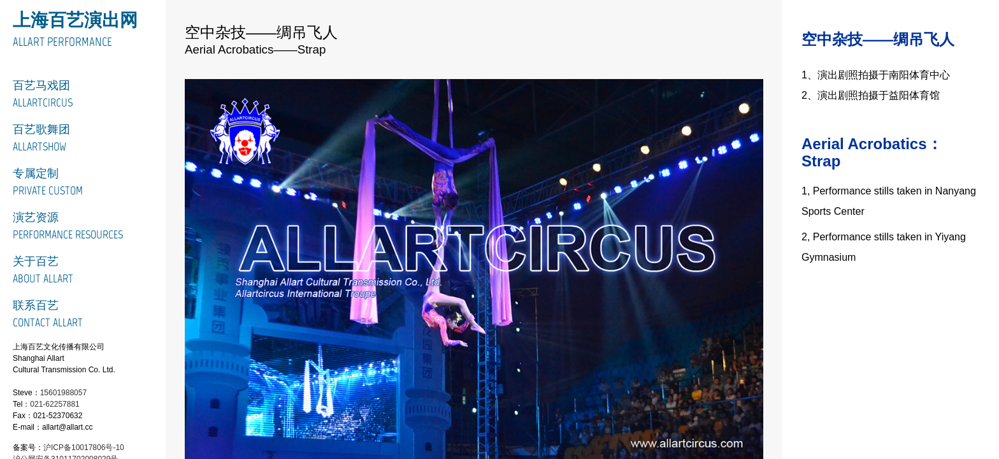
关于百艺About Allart (43, 270)
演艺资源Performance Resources (68, 226)
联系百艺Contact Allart (48, 314)
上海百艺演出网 (75, 20)
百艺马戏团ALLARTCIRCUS (43, 94)
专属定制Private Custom (48, 182)
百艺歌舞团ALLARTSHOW (41, 138)
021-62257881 (54, 404)
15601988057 (63, 392)
